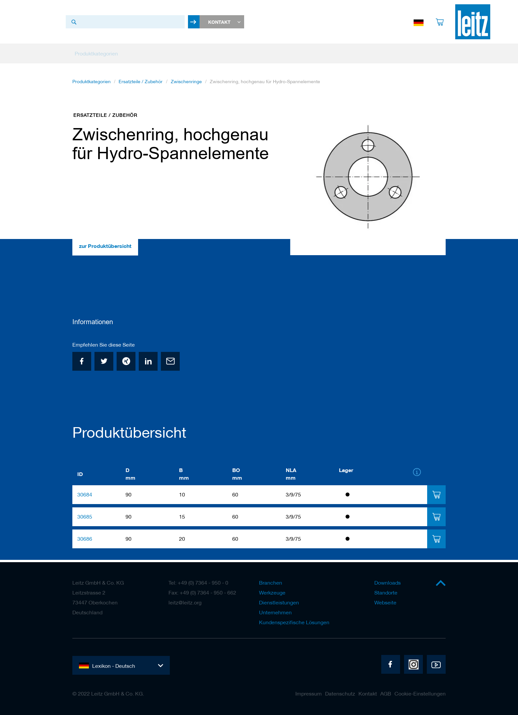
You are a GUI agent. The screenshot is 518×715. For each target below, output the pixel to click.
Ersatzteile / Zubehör (141, 86)
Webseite (385, 602)
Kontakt (367, 694)
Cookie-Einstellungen (420, 694)
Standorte (385, 593)
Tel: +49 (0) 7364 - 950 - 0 (198, 583)
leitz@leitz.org (185, 602)
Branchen (270, 583)
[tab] (436, 497)
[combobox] (125, 24)
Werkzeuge (272, 593)
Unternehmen (275, 612)
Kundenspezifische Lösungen (294, 622)
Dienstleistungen (279, 602)
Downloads (387, 583)
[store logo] (472, 24)
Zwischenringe (186, 86)
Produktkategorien (91, 86)
